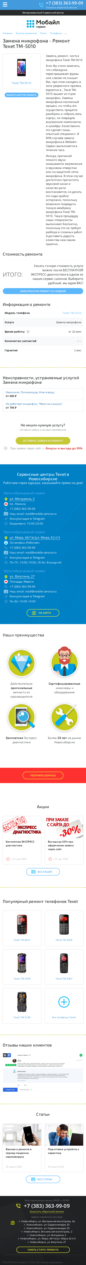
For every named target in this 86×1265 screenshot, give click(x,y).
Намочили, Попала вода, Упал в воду (30, 392)
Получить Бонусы (43, 775)
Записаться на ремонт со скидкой (43, 291)
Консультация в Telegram (27, 518)
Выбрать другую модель (22, 95)
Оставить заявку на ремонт (43, 440)
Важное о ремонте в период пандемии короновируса (19, 1153)
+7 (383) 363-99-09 (64, 3)
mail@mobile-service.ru (41, 514)
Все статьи (41, 1179)
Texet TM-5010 (71, 313)
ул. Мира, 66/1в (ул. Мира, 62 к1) (35, 537)
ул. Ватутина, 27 (22, 576)
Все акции (41, 872)
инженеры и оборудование (64, 688)
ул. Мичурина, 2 (22, 498)
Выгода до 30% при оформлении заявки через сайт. (61, 845)
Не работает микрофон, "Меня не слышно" (34, 403)
